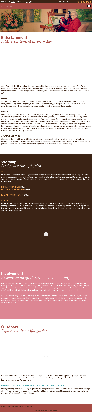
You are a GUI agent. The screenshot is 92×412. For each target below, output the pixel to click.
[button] (89, 6)
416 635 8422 (84, 2)
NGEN (56, 410)
